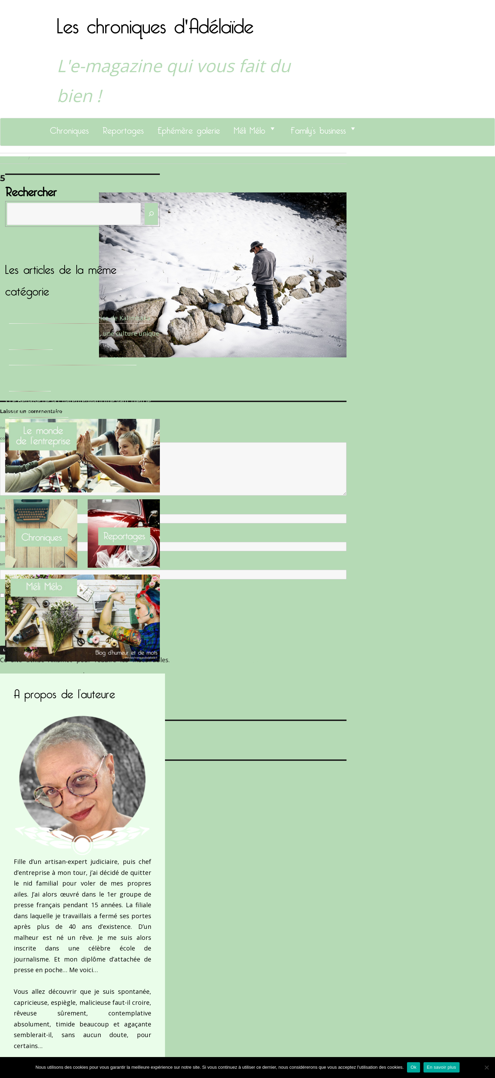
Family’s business (318, 128)
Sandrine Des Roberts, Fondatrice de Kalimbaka (79, 318)
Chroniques (69, 128)
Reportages (123, 128)
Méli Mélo (249, 128)
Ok (413, 1067)
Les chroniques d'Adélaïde (155, 21)
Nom (5, 508)
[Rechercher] (151, 214)
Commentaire (14, 438)
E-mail (7, 536)
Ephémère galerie (188, 128)
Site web (7, 564)
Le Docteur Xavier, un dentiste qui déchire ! (72, 359)
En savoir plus (441, 1067)
